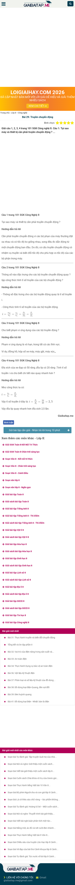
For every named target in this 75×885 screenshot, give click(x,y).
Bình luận (8, 422)
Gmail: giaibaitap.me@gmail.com (25, 879)
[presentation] (17, 314)
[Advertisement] (37, 47)
